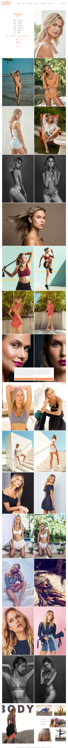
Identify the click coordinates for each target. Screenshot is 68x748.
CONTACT (51, 3)
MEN (23, 3)
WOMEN (18, 3)
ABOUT (36, 3)
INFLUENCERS (29, 3)
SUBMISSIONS (43, 3)
